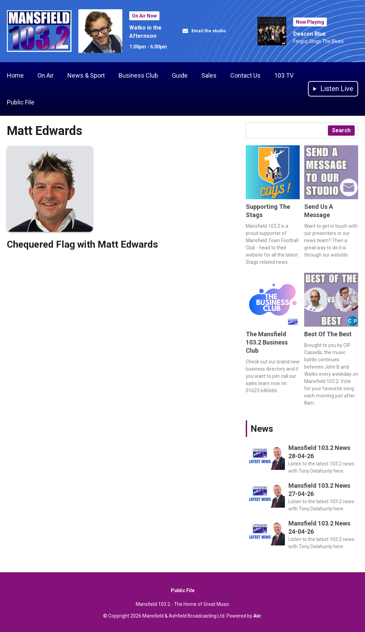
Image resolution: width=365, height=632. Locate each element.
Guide (180, 75)
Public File (20, 102)
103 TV (284, 75)
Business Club (138, 75)
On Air (45, 75)
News (262, 429)
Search (341, 130)
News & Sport (86, 75)
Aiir (257, 616)
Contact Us (245, 75)
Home (15, 75)
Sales (209, 75)
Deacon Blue (309, 34)
